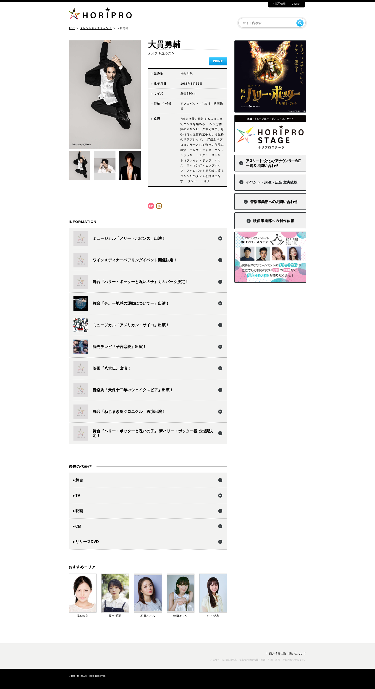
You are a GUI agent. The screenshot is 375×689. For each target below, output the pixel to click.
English (296, 3)
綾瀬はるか (180, 616)
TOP (72, 28)
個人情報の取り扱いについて (287, 653)
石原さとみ (147, 616)
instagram (159, 206)
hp (151, 206)
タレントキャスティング (96, 28)
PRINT (218, 61)
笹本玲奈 (82, 616)
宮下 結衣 (213, 616)
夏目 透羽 (115, 616)
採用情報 (280, 3)
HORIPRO (100, 14)
